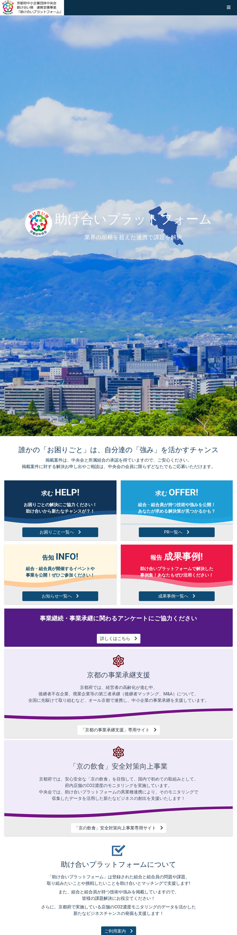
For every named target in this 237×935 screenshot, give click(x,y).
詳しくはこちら (118, 638)
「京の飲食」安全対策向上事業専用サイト (118, 827)
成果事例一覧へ (176, 596)
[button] (228, 7)
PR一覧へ (176, 532)
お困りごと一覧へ (60, 532)
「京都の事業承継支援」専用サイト (119, 729)
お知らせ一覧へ (60, 596)
